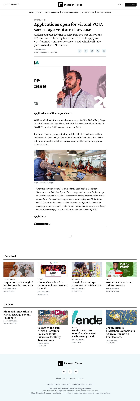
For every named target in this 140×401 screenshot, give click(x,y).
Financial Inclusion (70, 12)
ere (44, 216)
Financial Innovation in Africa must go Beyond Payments (17, 314)
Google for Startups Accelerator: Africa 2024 (87, 284)
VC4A (36, 120)
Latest (40, 279)
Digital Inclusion (52, 12)
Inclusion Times (9, 289)
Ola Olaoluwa (40, 49)
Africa (74, 327)
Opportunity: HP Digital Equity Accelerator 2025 (18, 284)
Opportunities (88, 12)
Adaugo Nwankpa (10, 321)
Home (31, 12)
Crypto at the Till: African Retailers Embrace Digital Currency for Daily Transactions (49, 334)
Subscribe (131, 5)
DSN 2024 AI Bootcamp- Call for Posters (120, 284)
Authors (66, 378)
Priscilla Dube (43, 343)
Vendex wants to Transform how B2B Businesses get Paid (84, 333)
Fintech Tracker (104, 12)
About (58, 378)
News (39, 12)
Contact (73, 378)
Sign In (120, 5)
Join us (81, 378)
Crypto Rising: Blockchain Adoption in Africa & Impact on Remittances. (120, 332)
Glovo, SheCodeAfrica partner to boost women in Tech (52, 285)
